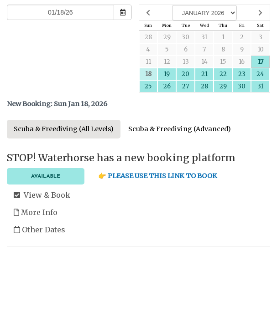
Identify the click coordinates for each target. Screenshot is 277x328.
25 (148, 86)
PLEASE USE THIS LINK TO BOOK (162, 176)
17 (260, 62)
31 (204, 37)
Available (45, 176)
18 (148, 74)
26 (167, 86)
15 (223, 62)
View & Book (42, 195)
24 (260, 74)
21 (204, 74)
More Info (35, 212)
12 (167, 62)
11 (148, 62)
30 (185, 37)
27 (185, 86)
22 (223, 74)
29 (167, 37)
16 (242, 62)
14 (204, 62)
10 (260, 49)
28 (148, 37)
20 (185, 74)
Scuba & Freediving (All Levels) (64, 129)
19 (167, 74)
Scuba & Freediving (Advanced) (179, 129)
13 (186, 62)
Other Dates (39, 229)
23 (242, 74)
